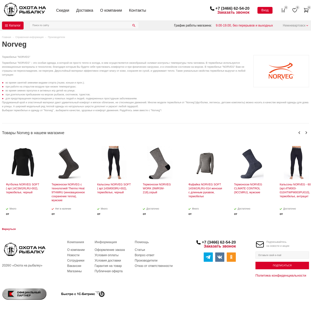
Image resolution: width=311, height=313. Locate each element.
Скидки (62, 10)
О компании (111, 10)
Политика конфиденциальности (280, 275)
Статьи (140, 249)
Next (306, 133)
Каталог (15, 25)
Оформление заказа (110, 249)
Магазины (74, 271)
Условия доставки (108, 260)
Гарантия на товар (108, 265)
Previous (299, 133)
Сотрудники (75, 260)
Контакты (137, 10)
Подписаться (282, 265)
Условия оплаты (106, 255)
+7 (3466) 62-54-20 (232, 8)
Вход (265, 10)
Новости (73, 255)
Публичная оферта (109, 271)
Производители (146, 260)
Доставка (84, 10)
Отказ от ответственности (154, 265)
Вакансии (74, 265)
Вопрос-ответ (144, 255)
